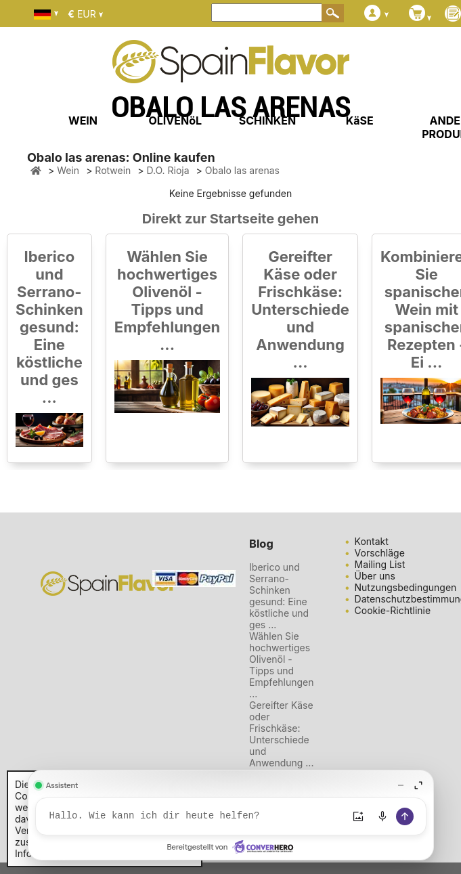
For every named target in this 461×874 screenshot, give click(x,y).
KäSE (360, 120)
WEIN (82, 120)
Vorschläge (380, 553)
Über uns (375, 576)
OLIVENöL (175, 120)
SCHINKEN (267, 120)
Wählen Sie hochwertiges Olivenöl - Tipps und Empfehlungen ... (167, 300)
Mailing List (380, 564)
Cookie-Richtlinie (393, 610)
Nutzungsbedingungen (406, 587)
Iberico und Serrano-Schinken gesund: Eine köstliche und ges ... (49, 327)
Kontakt (372, 541)
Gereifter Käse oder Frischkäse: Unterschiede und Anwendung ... (300, 309)
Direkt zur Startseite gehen (230, 219)
